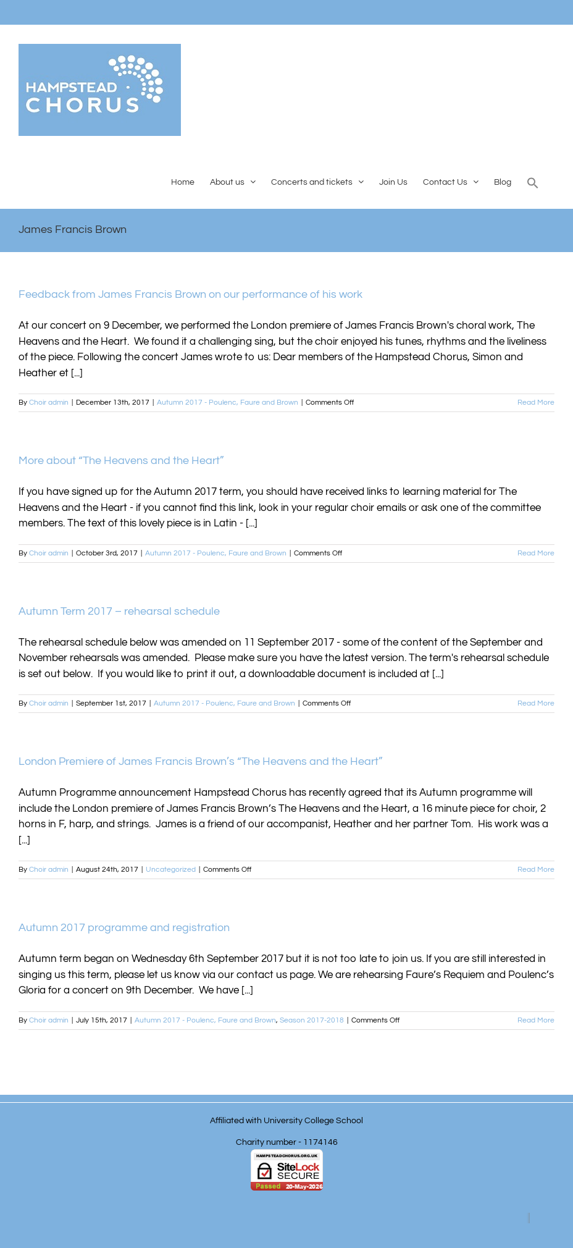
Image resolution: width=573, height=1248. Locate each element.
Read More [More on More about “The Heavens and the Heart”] (535, 553)
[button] (533, 182)
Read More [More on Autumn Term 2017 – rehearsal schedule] (535, 703)
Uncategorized (171, 870)
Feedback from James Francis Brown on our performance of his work (190, 294)
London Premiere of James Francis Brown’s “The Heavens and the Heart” (201, 761)
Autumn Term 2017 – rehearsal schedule (119, 611)
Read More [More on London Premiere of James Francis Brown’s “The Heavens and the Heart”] (535, 870)
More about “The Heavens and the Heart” (121, 460)
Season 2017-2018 (312, 1020)
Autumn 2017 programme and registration (124, 928)
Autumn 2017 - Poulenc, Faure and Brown (227, 402)
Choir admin (49, 402)
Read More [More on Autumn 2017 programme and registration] (535, 1020)
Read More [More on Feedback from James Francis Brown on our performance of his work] (535, 402)
